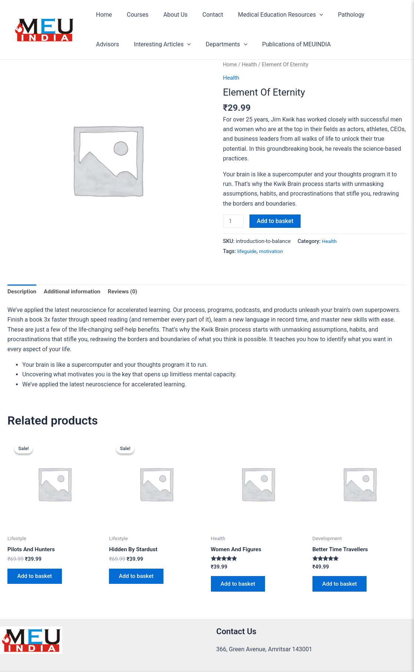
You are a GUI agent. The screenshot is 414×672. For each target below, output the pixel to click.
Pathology (335, 14)
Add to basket (276, 220)
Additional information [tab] (75, 292)
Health (251, 64)
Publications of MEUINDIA (251, 44)
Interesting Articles (123, 44)
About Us (168, 14)
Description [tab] (22, 292)
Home (102, 14)
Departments (184, 44)
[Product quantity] (234, 221)
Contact (202, 14)
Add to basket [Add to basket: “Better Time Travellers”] (342, 586)
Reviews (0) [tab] (128, 292)
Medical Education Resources (267, 15)
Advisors (371, 14)
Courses (133, 14)
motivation (272, 252)
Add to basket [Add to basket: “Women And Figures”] (240, 586)
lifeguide (247, 252)
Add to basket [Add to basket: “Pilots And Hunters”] (37, 578)
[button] (306, 15)
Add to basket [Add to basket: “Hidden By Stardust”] (138, 578)
